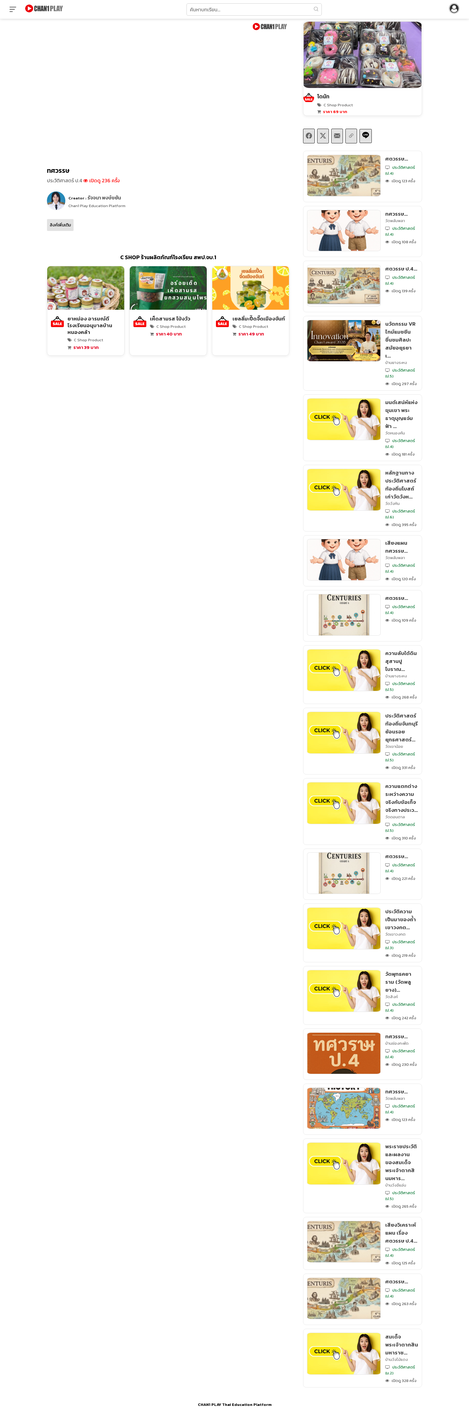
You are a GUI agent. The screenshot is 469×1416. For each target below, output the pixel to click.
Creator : (94, 197)
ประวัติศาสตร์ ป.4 (64, 180)
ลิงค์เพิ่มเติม (60, 225)
